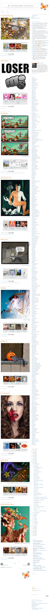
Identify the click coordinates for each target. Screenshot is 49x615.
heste (33, 220)
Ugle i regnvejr (36, 488)
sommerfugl (11, 55)
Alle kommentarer (35, 590)
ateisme (33, 93)
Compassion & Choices (37, 565)
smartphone (34, 382)
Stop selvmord (4, 113)
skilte (32, 376)
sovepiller (33, 396)
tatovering (33, 408)
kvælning (33, 267)
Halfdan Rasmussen (35, 212)
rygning (33, 357)
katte (8, 499)
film (32, 176)
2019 (34, 456)
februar (35, 522)
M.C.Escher (34, 283)
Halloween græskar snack (12, 382)
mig (8, 55)
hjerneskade (34, 222)
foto (6, 55)
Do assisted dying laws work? (38, 541)
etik (32, 170)
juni (34, 516)
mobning (33, 306)
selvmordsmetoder (35, 368)
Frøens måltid (36, 505)
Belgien (33, 102)
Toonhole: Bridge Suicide (25, 156)
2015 (34, 462)
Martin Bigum (34, 288)
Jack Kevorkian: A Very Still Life (18, 227)
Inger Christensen (35, 233)
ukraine (33, 424)
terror (33, 413)
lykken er (33, 280)
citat (32, 122)
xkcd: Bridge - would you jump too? (12, 167)
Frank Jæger (34, 188)
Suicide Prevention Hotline (24, 276)
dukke (33, 148)
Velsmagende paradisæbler (12, 50)
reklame (33, 348)
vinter (33, 436)
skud (32, 379)
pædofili (33, 346)
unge (32, 425)
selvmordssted (34, 370)
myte (32, 314)
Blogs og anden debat (35, 18)
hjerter (33, 223)
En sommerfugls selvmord (20, 6)
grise (32, 207)
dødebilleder (34, 150)
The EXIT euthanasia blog (37, 540)
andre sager (34, 85)
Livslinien (33, 602)
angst (33, 86)
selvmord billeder (35, 363)
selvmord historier (35, 364)
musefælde (33, 311)
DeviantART (34, 141)
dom (32, 144)
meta (32, 296)
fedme (33, 175)
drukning (33, 147)
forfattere (33, 182)
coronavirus (34, 124)
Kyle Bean (33, 268)
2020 (34, 455)
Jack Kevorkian (24, 217)
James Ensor (34, 239)
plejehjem (33, 337)
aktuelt (33, 80)
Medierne (33, 16)
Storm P (33, 399)
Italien (33, 234)
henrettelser (34, 218)
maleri (12, 234)
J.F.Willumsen (34, 235)
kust (32, 266)
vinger (33, 433)
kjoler (33, 254)
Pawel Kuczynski (35, 331)
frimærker (33, 192)
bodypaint (33, 109)
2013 (34, 527)
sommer (33, 392)
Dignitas (33, 142)
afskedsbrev (34, 79)
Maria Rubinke (34, 286)
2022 (34, 452)
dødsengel (33, 154)
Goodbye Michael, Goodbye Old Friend (40, 497)
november (35, 464)
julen (32, 245)
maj (34, 518)
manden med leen (35, 285)
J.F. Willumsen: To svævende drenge (40, 510)
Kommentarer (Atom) (8, 567)
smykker (33, 386)
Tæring (35, 509)
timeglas (33, 416)
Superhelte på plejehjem (38, 494)
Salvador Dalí (34, 358)
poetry (33, 339)
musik (33, 312)
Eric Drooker (34, 167)
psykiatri (33, 345)
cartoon (33, 119)
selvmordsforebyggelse (36, 365)
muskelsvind (34, 313)
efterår (4, 55)
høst (32, 229)
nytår (32, 320)
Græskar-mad (4, 341)
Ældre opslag (26, 565)
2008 (34, 534)
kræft (32, 261)
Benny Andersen (34, 103)
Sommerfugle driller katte (6, 493)
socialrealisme (34, 391)
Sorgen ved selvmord (35, 604)
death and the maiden (35, 130)
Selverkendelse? (5, 60)
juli (34, 515)
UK (32, 422)
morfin (33, 307)
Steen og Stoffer (34, 398)
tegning (33, 411)
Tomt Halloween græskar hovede (18, 382)
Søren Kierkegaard (35, 404)
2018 (34, 458)
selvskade (33, 371)
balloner (33, 96)
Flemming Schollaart (35, 181)
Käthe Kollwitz (34, 272)
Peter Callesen (34, 334)
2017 (34, 459)
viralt (32, 437)
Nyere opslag (4, 565)
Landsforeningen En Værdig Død (37, 608)
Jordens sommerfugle (6, 50)
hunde (33, 227)
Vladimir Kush (34, 439)
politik (33, 340)
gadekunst (33, 199)
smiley (33, 385)
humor (33, 226)
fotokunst (33, 186)
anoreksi (33, 88)
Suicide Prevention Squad (6, 167)
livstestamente (34, 279)
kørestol (33, 273)
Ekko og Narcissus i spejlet (24, 330)
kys (32, 269)
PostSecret (33, 342)
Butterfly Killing (4, 460)
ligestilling (33, 277)
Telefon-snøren (4, 239)
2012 (34, 528)
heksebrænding (34, 216)
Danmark (33, 127)
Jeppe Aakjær (34, 240)
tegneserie (33, 410)
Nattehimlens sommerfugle (38, 484)
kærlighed (33, 271)
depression (33, 136)
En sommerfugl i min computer (18, 50)
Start (15, 563)
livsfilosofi (33, 278)
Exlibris (33, 172)
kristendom (33, 260)
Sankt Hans (34, 359)
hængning (33, 228)
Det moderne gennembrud (36, 139)
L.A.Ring (33, 274)
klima (32, 255)
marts (35, 521)
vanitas (33, 430)
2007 (34, 535)
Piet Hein (33, 335)
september (36, 512)
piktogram (33, 336)
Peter (33, 25)
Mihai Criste (34, 305)
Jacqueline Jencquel (37, 543)
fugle (32, 198)
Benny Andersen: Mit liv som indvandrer (12, 100)
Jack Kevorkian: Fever (6, 178)
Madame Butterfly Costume (7, 504)
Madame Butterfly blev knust (24, 554)
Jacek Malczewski (35, 237)
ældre (33, 443)
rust (32, 356)
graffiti (33, 206)
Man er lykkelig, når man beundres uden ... (41, 498)
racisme (33, 347)
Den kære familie (36, 508)
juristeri (33, 246)
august (35, 514)
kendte (33, 252)
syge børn (33, 402)
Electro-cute (36, 481)
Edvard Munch (34, 161)
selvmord (33, 362)
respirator (33, 351)
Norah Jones (34, 318)
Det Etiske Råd (34, 138)
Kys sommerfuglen (5, 393)
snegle (33, 387)
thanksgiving (34, 414)
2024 (34, 449)
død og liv (33, 149)
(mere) (45, 26)
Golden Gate (34, 205)
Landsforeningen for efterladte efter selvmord (39, 603)
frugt (32, 194)
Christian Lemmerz (35, 121)
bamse (33, 97)
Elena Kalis (25, 319)
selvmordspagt (34, 369)
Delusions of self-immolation (38, 487)
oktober (35, 466)
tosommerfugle (34, 27)
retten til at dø (34, 353)
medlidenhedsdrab (35, 294)
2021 (34, 453)
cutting (33, 125)
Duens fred (35, 495)
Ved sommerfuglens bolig (7, 15)
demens (33, 131)
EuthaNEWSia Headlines (37, 568)
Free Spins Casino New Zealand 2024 (39, 544)
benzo (33, 105)
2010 (34, 531)
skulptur (33, 380)
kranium (33, 257)
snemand (33, 388)
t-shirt (33, 405)
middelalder (34, 302)
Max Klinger (34, 290)
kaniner (33, 250)
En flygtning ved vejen (24, 50)
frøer (32, 195)
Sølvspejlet (3, 288)
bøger (33, 115)
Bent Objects (34, 104)
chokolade (33, 120)
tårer (32, 421)
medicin (33, 291)
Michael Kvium (34, 300)
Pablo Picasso (34, 325)
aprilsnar (33, 92)
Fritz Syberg (34, 193)
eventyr (33, 171)
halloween (5, 388)
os (32, 324)
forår (32, 183)
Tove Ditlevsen (34, 419)
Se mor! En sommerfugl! (18, 554)
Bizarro (33, 107)
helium (33, 217)
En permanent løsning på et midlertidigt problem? (18, 101)
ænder (33, 444)
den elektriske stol (35, 132)
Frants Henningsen (35, 190)
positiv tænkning (34, 341)
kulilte (33, 262)
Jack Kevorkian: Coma (6, 227)
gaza (32, 203)
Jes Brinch (33, 243)
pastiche (33, 330)
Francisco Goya (34, 187)
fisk (32, 178)
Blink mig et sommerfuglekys (18, 449)
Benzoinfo (33, 606)
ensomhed (33, 166)
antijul (33, 90)
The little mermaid (35, 415)
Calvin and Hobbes (35, 116)
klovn (32, 256)
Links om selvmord (35, 609)
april (34, 519)
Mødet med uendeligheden (12, 330)
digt (32, 143)
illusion (33, 232)
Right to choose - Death (37, 558)
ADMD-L (34, 563)
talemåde (33, 407)
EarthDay (33, 160)
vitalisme (33, 438)
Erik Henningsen (34, 169)
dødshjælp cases (35, 156)
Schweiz (33, 360)
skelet (33, 375)
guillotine (33, 209)
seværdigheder (34, 373)
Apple (33, 91)
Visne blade (36, 485)
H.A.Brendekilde (34, 210)
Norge (33, 319)
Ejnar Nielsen (34, 165)
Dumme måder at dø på (24, 100)
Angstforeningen (34, 605)
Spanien (33, 397)
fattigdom (33, 173)
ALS (32, 81)
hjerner (33, 221)
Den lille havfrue (34, 133)
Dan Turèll (33, 126)
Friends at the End (36, 560)
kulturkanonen (34, 263)
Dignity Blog (35, 555)
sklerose (33, 377)
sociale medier (34, 390)
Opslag (34, 588)
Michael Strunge (34, 301)
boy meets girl (34, 110)
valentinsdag (34, 428)
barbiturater (34, 99)
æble (32, 442)
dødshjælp (33, 155)
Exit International (36, 562)
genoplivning (34, 204)
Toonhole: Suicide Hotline (25, 265)
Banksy (33, 98)
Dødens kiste (36, 483)
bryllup (33, 113)
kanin (33, 249)
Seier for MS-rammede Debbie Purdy (39, 559)
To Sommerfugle (34, 15)
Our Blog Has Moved (36, 556)
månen (33, 317)
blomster (33, 108)
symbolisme (34, 403)
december (35, 463)
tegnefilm (33, 409)
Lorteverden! (36, 503)
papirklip (33, 329)
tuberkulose (34, 420)
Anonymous (34, 37)
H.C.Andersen (34, 211)
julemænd (33, 244)
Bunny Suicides (34, 114)
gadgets (33, 200)
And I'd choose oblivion (18, 330)
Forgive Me (35, 491)
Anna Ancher (34, 87)
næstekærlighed (34, 322)
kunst (10, 234)
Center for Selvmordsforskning (37, 600)
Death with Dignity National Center (39, 570)
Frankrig (33, 189)
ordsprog (33, 323)
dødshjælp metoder (35, 158)
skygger (33, 381)
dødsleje (33, 159)
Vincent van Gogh (35, 432)
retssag (33, 352)
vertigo (33, 431)
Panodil (33, 328)
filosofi (33, 177)
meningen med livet (35, 295)
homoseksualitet (34, 224)
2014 (34, 525)
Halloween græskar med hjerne (6, 382)
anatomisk (33, 82)
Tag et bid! (35, 490)
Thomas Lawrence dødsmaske (39, 506)
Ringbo (33, 354)
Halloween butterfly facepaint (24, 493)
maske (33, 289)
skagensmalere (34, 374)
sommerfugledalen (35, 394)
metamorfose (34, 297)
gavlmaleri (33, 201)
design (33, 137)
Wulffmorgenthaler (35, 441)
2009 (34, 532)
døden (33, 153)
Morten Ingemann (35, 308)
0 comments (6, 106)
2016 (34, 460)
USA (32, 427)
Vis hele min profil (35, 73)
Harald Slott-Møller (35, 215)
